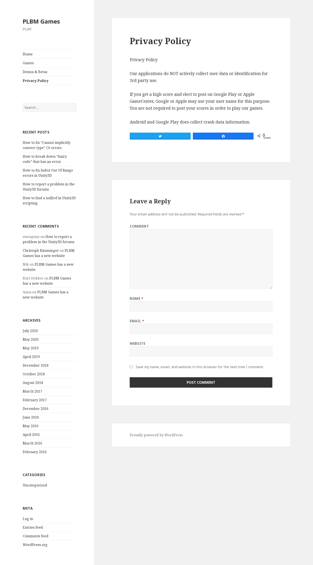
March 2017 (32, 391)
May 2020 (30, 339)
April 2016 (31, 434)
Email (137, 321)
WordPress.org (35, 544)
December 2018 (35, 365)
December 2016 (35, 408)
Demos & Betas (35, 71)
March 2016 (32, 443)
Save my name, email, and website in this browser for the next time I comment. (200, 366)
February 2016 (35, 451)
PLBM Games (41, 21)
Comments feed (35, 536)
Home (28, 54)
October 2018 (34, 374)
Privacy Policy (35, 80)
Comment (139, 226)
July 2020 (30, 330)
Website (137, 343)
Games (28, 63)
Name (137, 298)
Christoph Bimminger (41, 250)
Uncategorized (35, 485)
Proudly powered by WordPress (156, 435)
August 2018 (33, 382)
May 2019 (30, 348)
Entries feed (33, 527)
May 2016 (30, 426)
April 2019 (31, 356)
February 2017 (35, 400)
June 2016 (31, 417)
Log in (28, 518)
